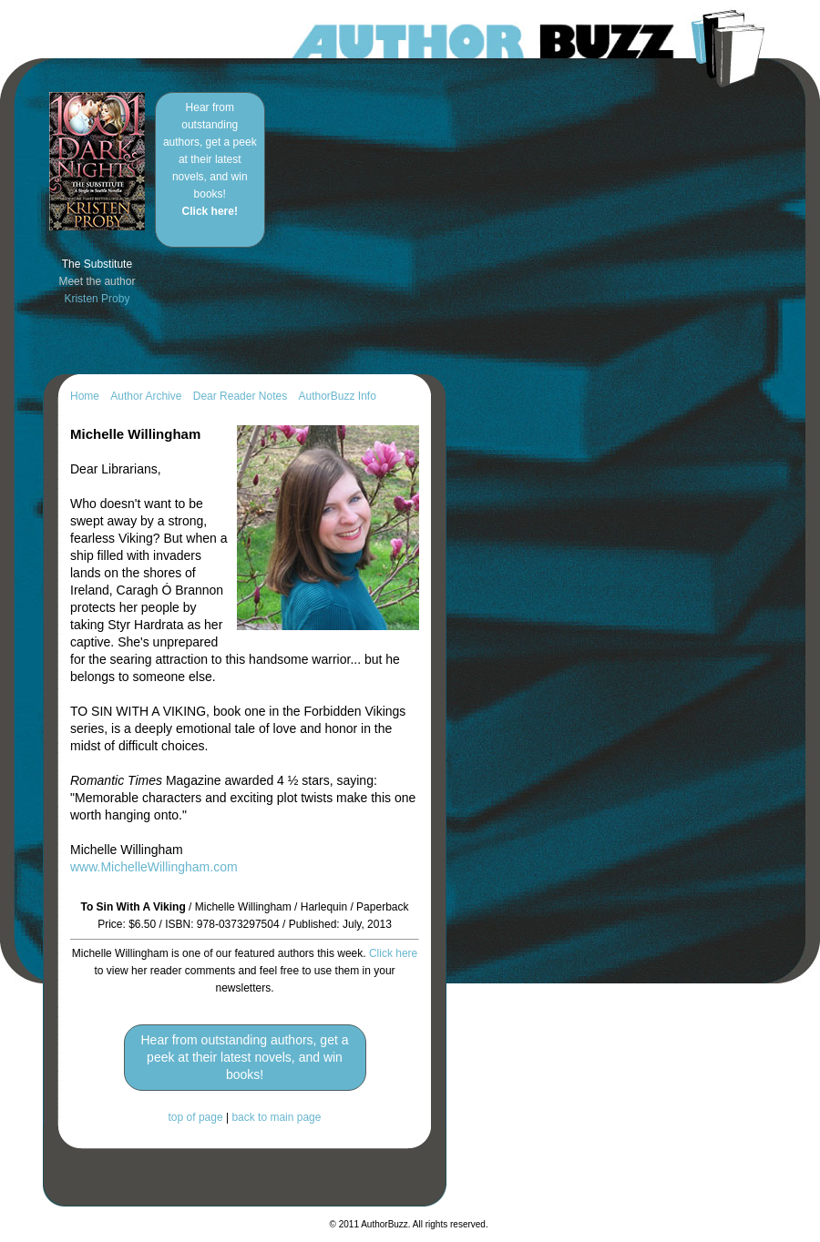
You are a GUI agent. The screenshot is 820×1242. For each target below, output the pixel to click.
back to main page (276, 1117)
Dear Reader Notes (240, 396)
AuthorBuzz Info (336, 396)
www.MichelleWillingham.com (154, 867)
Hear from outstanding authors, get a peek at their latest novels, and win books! (210, 159)
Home (84, 396)
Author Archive (145, 396)
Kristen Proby (96, 298)
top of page (196, 1117)
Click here (393, 953)
